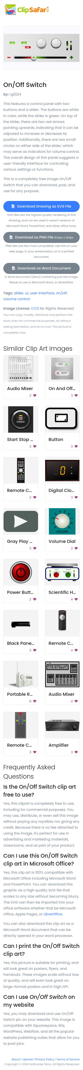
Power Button (22, 592)
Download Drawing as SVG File (41, 206)
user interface (42, 293)
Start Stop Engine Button (34, 439)
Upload (28, 1059)
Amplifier (59, 745)
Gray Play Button (25, 541)
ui (26, 293)
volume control (16, 299)
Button (56, 439)
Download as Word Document (41, 268)
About (16, 1059)
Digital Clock (63, 490)
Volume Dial (62, 541)
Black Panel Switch (27, 643)
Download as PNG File (41, 237)
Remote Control (24, 490)
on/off (61, 293)
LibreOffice (53, 914)
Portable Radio (23, 694)
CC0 (35, 308)
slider (18, 293)
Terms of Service (68, 1059)
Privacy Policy (44, 1059)
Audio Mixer (20, 388)
